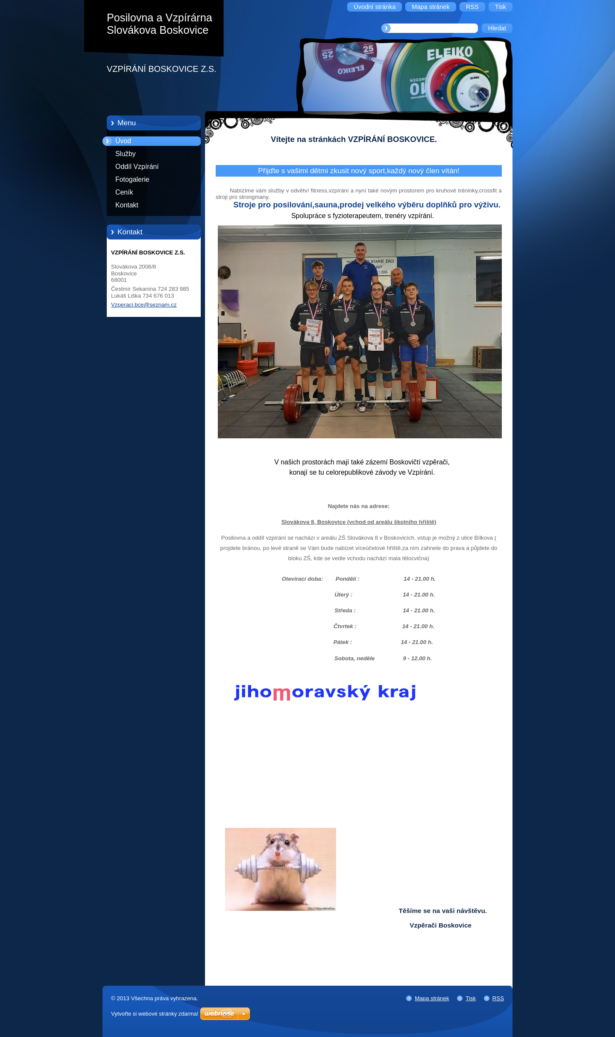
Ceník (124, 192)
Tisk (471, 998)
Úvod (123, 141)
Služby (125, 153)
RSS (498, 998)
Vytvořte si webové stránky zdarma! (155, 1013)
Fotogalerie (132, 179)
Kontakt (126, 205)
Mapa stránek (432, 998)
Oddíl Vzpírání (137, 166)
